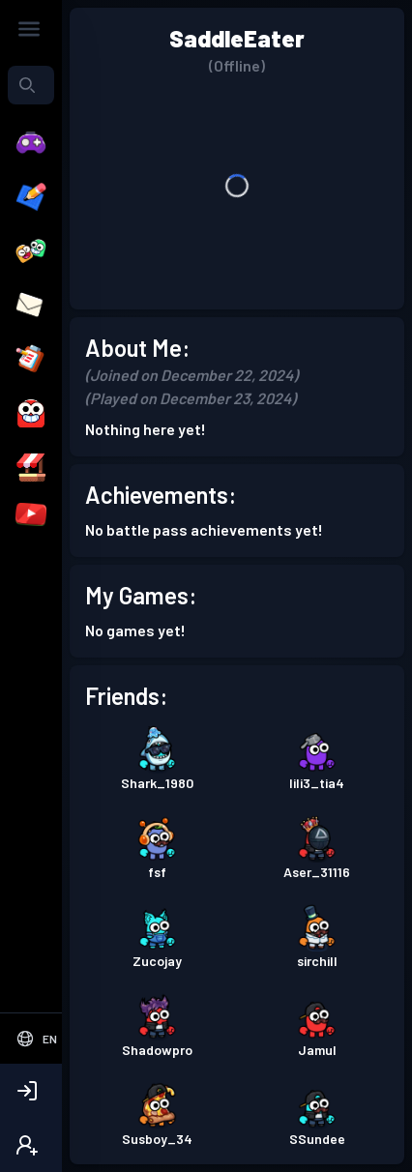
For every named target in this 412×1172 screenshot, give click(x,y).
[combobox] (31, 85)
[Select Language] (36, 1038)
